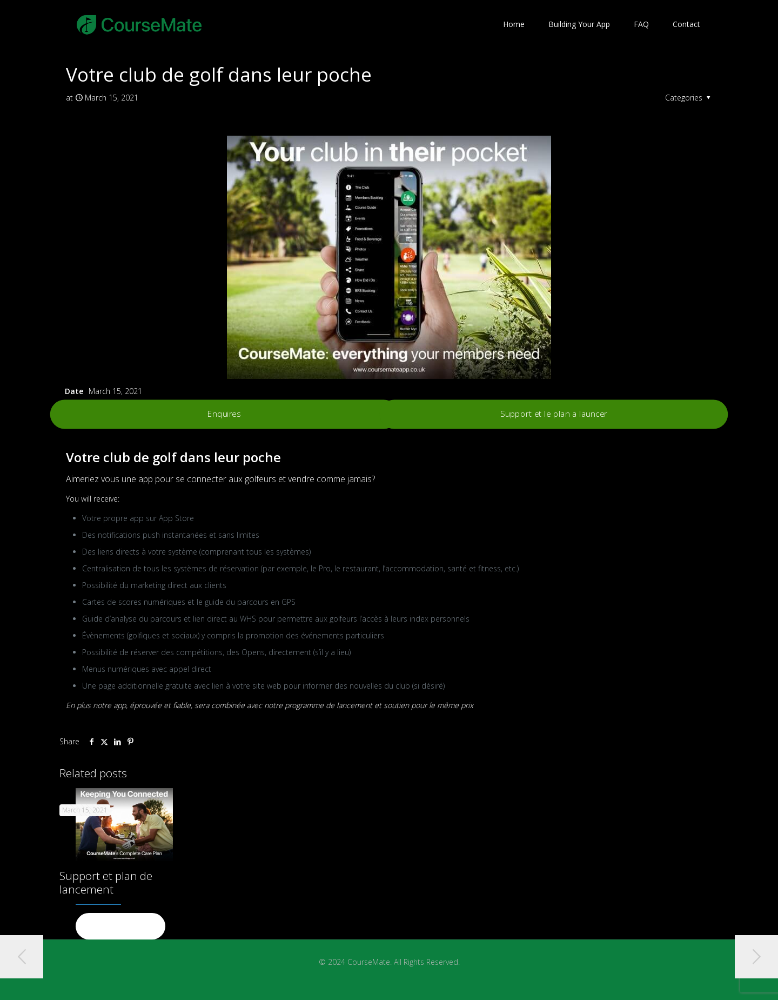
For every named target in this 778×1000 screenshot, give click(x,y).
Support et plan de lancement (105, 882)
